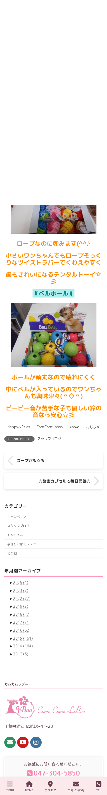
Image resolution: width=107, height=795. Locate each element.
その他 (12, 553)
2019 (20, 606)
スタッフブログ (49, 438)
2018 (22, 614)
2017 (22, 622)
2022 (22, 598)
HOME (29, 786)
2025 (20, 582)
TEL (98, 786)
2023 (20, 590)
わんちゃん (15, 535)
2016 (22, 630)
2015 (23, 638)
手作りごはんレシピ (21, 544)
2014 (23, 646)
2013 (20, 654)
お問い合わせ (76, 786)
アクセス (50, 786)
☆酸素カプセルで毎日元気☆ (64, 481)
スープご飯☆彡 (31, 460)
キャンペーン (16, 516)
